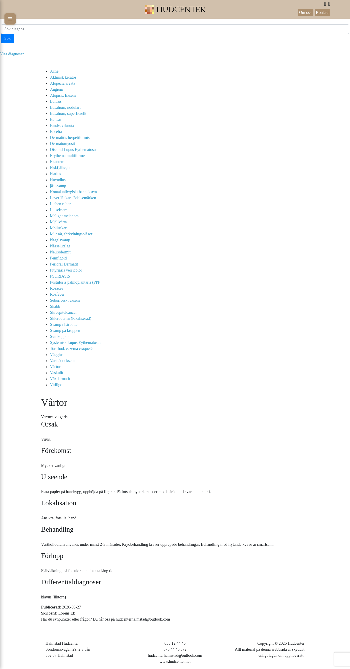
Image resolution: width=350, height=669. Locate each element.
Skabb (55, 306)
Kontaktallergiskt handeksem (73, 192)
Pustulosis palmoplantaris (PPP (75, 282)
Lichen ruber (60, 204)
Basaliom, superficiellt (68, 113)
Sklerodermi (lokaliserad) (70, 318)
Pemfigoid (58, 258)
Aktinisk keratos (63, 77)
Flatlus (55, 173)
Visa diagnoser (12, 54)
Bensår (55, 119)
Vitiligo (56, 385)
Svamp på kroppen (65, 330)
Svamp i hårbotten (64, 324)
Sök (7, 38)
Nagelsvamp (60, 240)
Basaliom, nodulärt (65, 107)
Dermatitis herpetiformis (70, 137)
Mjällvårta (58, 222)
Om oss (305, 12)
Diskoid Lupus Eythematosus (73, 149)
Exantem (57, 161)
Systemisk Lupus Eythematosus (75, 342)
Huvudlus (58, 180)
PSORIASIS (60, 276)
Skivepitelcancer (63, 312)
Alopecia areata (62, 83)
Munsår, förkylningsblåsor (71, 234)
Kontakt (322, 12)
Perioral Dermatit (64, 264)
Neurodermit (60, 252)
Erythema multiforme (67, 155)
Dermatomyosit (62, 143)
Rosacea (56, 288)
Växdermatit (60, 378)
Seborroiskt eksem (65, 300)
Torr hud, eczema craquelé (71, 348)
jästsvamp (58, 186)
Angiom (56, 89)
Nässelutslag (60, 246)
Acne (54, 71)
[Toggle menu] (10, 19)
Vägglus (56, 354)
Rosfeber (57, 294)
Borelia (56, 131)
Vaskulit (56, 372)
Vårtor (55, 366)
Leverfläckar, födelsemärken (73, 198)
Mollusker (58, 228)
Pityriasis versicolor (66, 270)
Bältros (56, 101)
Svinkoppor (59, 336)
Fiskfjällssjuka (61, 167)
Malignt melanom (64, 216)
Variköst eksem (62, 360)
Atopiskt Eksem (63, 95)
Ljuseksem (58, 210)
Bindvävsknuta (62, 125)
